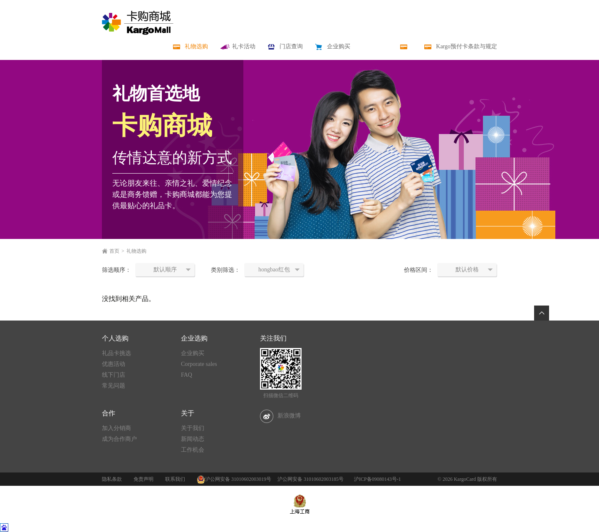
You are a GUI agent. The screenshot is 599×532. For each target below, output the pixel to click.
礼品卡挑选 (116, 353)
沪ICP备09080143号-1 (377, 479)
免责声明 (143, 479)
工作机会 (192, 450)
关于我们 (192, 428)
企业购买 (192, 353)
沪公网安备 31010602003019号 (238, 479)
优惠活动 (113, 364)
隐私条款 (112, 479)
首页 (114, 251)
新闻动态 (192, 439)
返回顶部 (541, 313)
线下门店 (113, 375)
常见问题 (113, 386)
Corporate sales (199, 364)
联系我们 (175, 479)
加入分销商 (116, 428)
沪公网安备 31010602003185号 (310, 479)
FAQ (186, 375)
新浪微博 (280, 416)
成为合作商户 (119, 439)
